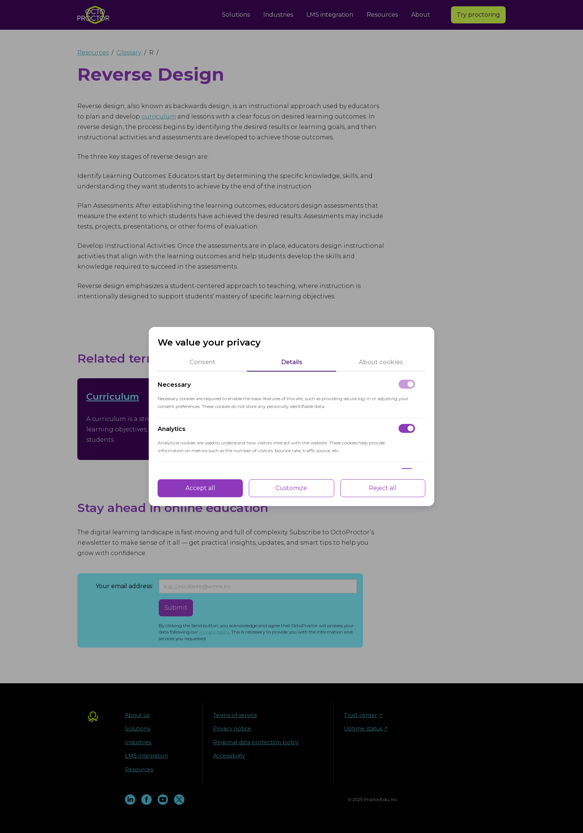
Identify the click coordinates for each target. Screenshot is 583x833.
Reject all (383, 488)
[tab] (202, 362)
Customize (291, 488)
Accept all (200, 488)
